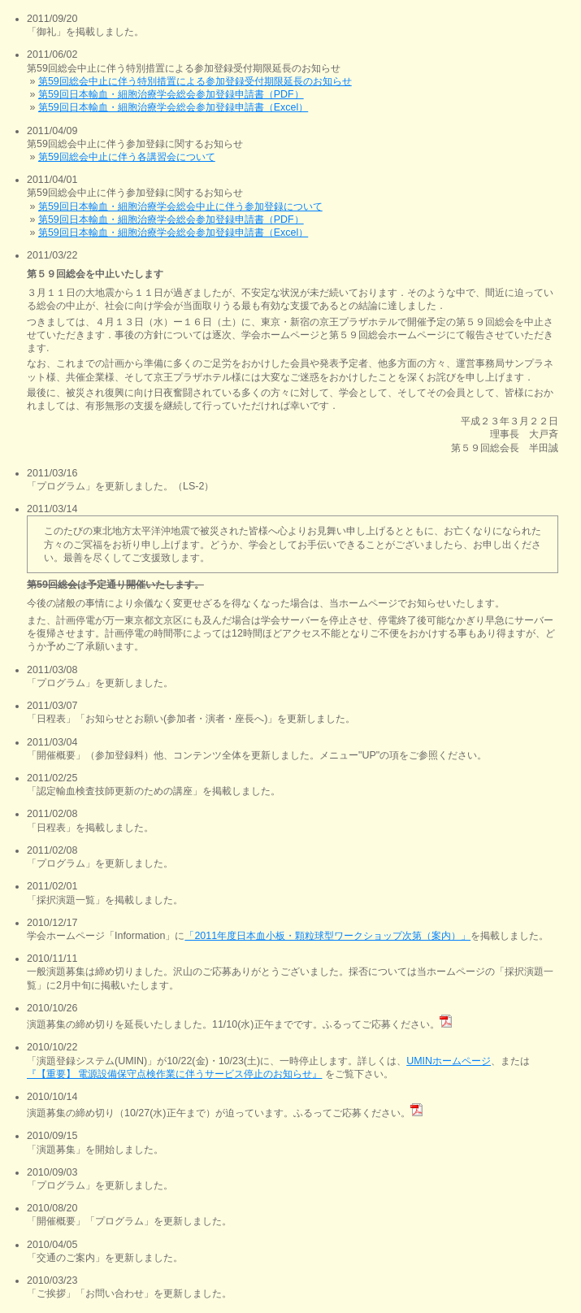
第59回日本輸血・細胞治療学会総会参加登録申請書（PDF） (171, 94)
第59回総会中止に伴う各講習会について (126, 157)
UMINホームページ (448, 1061)
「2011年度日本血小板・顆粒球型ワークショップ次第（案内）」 (327, 935)
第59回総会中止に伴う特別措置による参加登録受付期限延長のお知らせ (195, 81)
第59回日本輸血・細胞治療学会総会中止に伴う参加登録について (180, 206)
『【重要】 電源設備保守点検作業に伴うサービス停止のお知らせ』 (174, 1074)
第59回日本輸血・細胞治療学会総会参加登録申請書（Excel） (173, 107)
